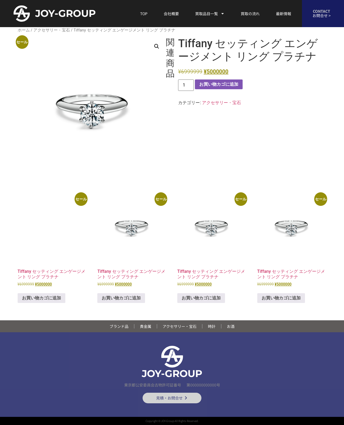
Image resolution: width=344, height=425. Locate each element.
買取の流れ (250, 13)
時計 (212, 326)
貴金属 (145, 326)
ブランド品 (119, 326)
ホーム (24, 30)
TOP (143, 13)
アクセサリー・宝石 (51, 30)
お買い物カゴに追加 (218, 84)
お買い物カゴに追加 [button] (41, 298)
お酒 (230, 326)
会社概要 (171, 13)
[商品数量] (186, 85)
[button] (157, 46)
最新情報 (283, 13)
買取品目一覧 (209, 13)
